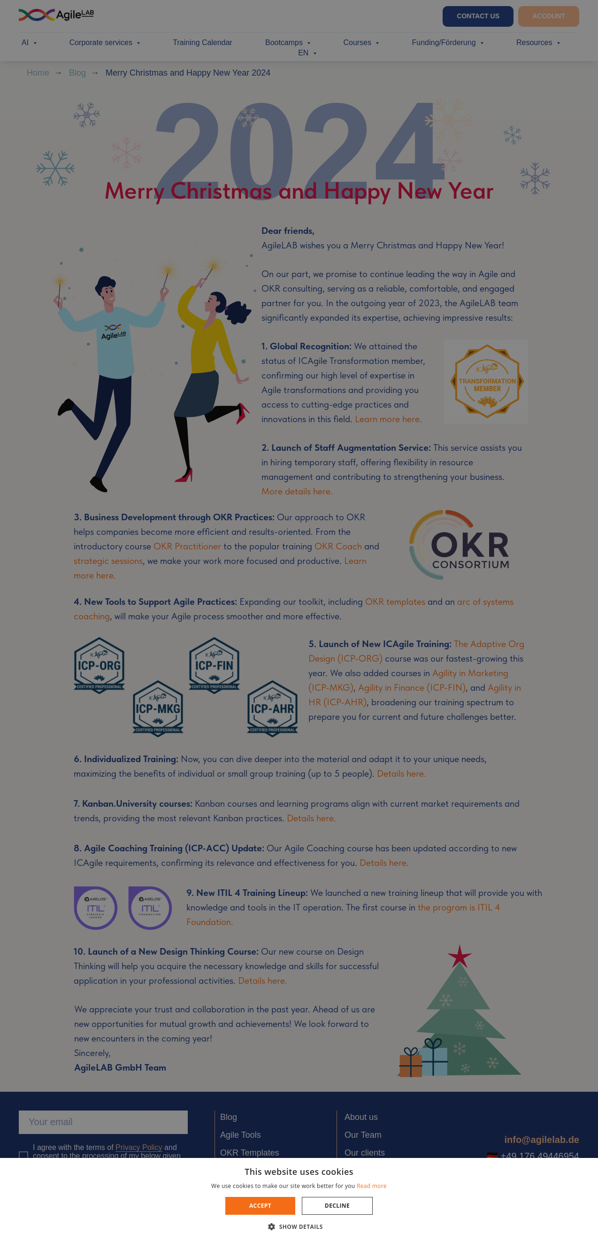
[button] (299, 1226)
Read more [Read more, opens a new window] (372, 1186)
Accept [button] (260, 1206)
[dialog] (299, 621)
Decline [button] (337, 1206)
